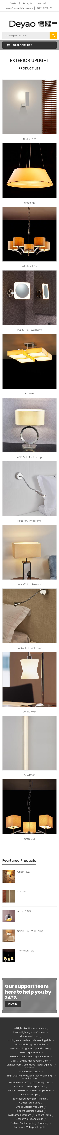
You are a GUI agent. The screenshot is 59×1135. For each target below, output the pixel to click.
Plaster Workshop (29, 1036)
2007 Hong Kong (41, 1082)
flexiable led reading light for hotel (29, 1056)
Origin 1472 (23, 871)
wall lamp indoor (41, 1090)
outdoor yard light (29, 1102)
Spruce (42, 1028)
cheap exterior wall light (29, 1106)
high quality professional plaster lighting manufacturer (29, 1077)
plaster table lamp (18, 1090)
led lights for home (24, 1028)
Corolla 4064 (29, 711)
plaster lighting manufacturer (29, 1032)
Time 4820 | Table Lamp (29, 584)
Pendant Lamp (43, 1115)
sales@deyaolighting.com (19, 8)
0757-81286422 (44, 8)
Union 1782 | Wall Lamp (30, 931)
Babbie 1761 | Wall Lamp (29, 648)
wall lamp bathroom (19, 1115)
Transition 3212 (25, 950)
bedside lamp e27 (18, 1082)
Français (27, 3)
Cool (13, 1060)
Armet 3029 (24, 911)
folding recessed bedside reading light (30, 1040)
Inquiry (12, 1003)
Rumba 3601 (29, 202)
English (13, 3)
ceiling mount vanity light (34, 1060)
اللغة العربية (42, 3)
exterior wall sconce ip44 (29, 1119)
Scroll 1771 (22, 891)
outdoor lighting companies (29, 1044)
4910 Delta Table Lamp (29, 457)
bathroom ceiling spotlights (29, 1086)
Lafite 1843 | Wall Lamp (29, 520)
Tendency (43, 1123)
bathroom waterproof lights (29, 1127)
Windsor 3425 (29, 266)
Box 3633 (29, 393)
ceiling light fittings (29, 1052)
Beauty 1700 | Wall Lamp (29, 330)
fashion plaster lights (22, 1123)
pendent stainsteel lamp (29, 1110)
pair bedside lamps (29, 1071)
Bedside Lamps (29, 1094)
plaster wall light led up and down (29, 1048)
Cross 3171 (29, 838)
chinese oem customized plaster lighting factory (30, 1066)
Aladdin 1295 (29, 139)
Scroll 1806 (29, 775)
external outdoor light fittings (29, 1098)
